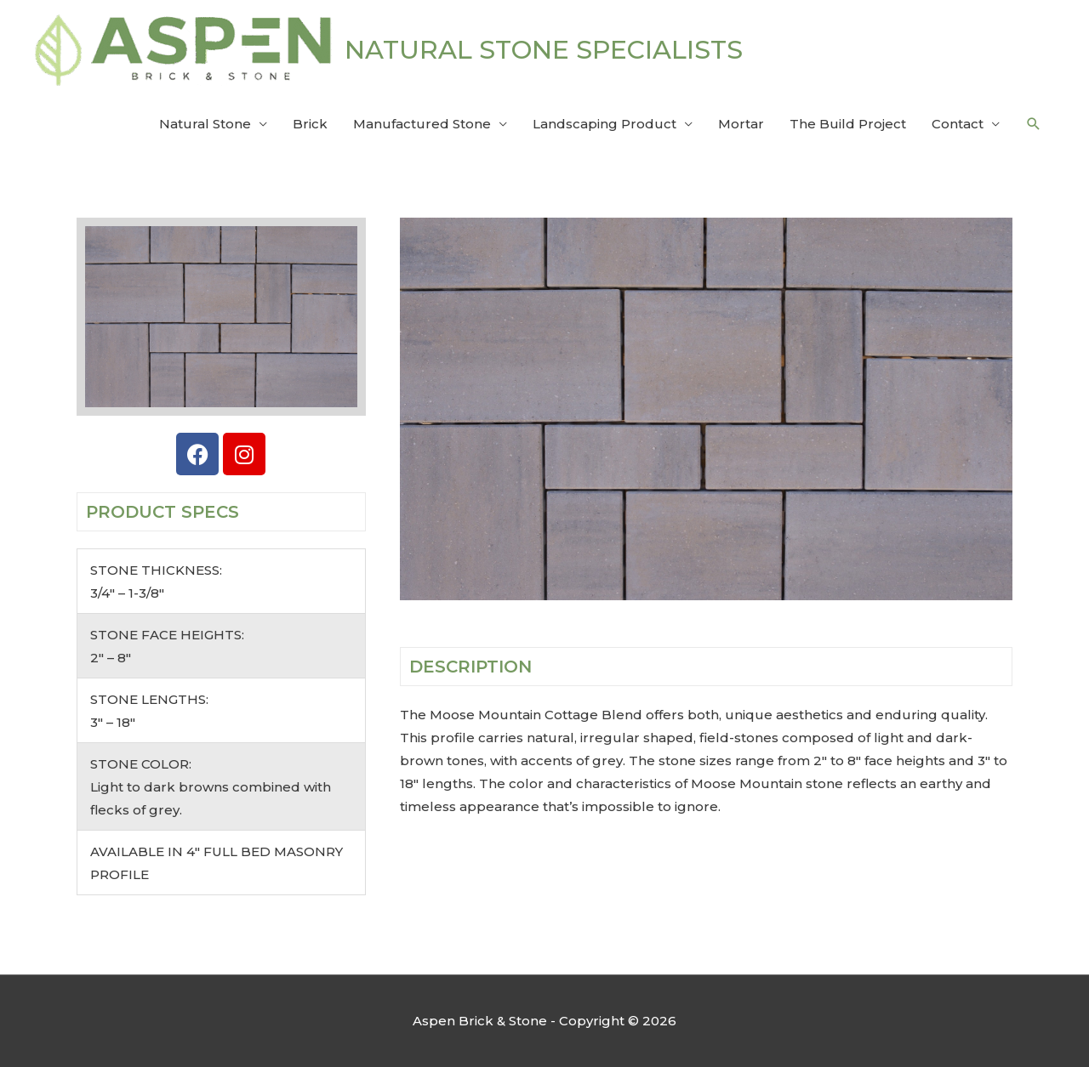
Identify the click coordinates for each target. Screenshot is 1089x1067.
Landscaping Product (604, 124)
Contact (958, 124)
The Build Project (848, 124)
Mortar (741, 124)
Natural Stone (205, 124)
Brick (310, 124)
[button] (1033, 124)
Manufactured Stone (422, 124)
